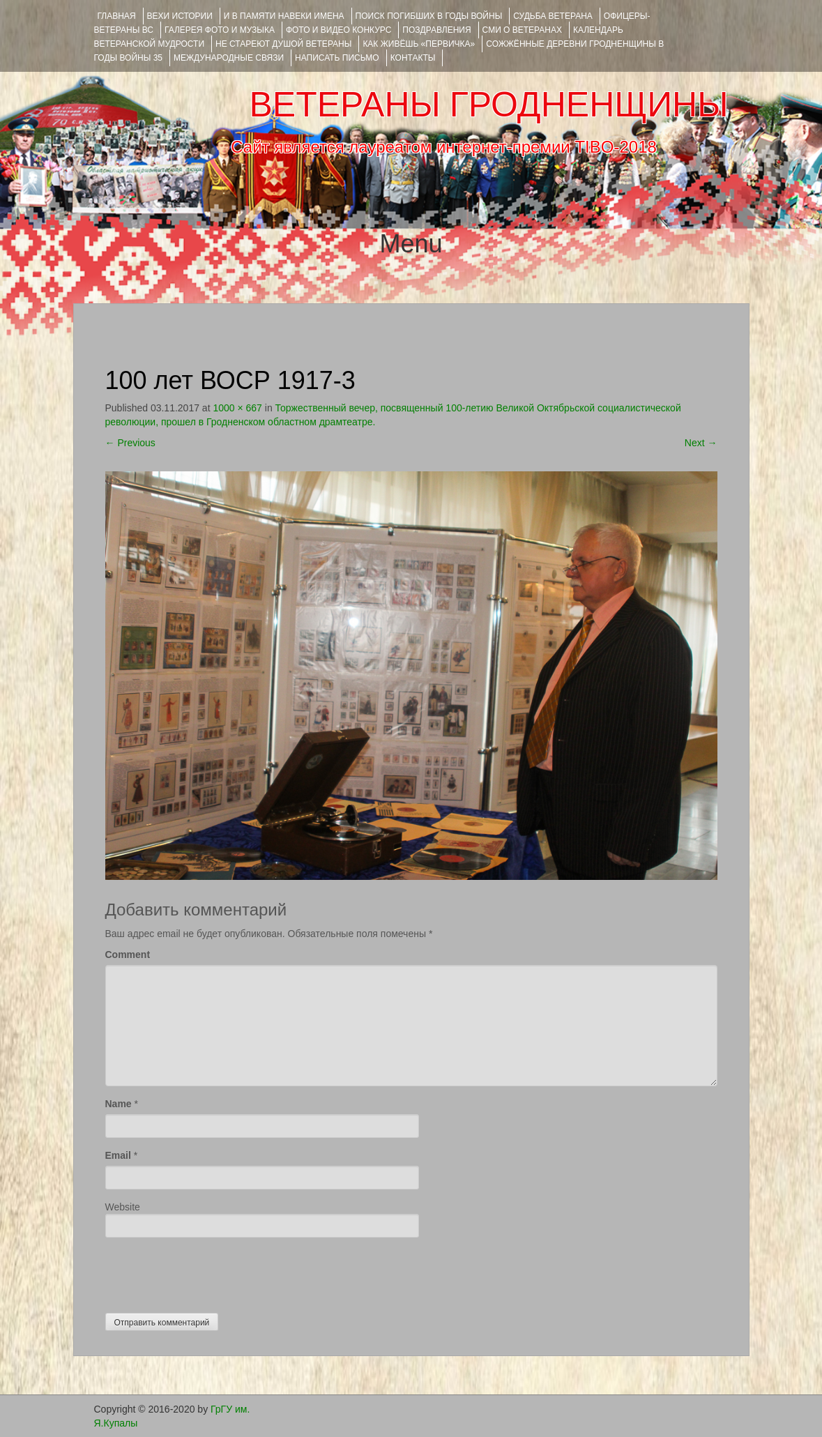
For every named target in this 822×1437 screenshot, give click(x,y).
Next (701, 442)
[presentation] (211, 1272)
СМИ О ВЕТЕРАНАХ (522, 30)
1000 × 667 (237, 407)
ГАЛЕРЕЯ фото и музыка (220, 30)
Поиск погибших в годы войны (429, 16)
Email (118, 1155)
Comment (128, 954)
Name (118, 1103)
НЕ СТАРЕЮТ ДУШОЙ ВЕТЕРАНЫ (283, 44)
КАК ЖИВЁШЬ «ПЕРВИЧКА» (419, 44)
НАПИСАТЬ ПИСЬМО (337, 58)
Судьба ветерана (553, 16)
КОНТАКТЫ (413, 58)
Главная (117, 16)
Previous (130, 442)
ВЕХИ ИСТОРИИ (180, 16)
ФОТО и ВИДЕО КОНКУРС (338, 30)
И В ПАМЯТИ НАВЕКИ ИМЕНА (284, 16)
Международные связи (229, 58)
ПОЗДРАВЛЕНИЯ (436, 30)
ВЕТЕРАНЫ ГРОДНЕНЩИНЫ (488, 104)
